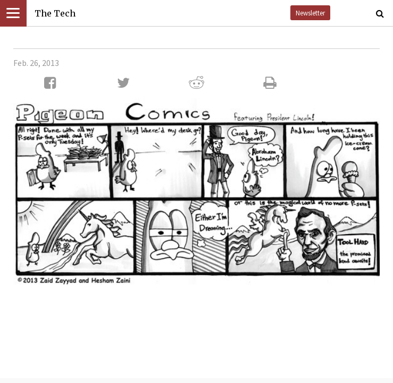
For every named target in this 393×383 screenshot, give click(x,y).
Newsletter (310, 13)
